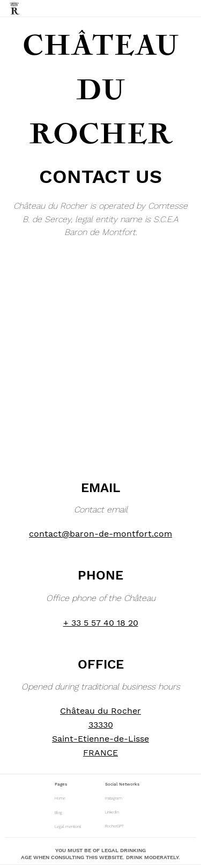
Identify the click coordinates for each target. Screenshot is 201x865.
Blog (58, 812)
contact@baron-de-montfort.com (100, 534)
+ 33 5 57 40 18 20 (100, 623)
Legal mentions (68, 826)
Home (60, 798)
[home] (15, 8)
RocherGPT (114, 826)
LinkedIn (112, 812)
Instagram (113, 798)
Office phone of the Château (100, 598)
